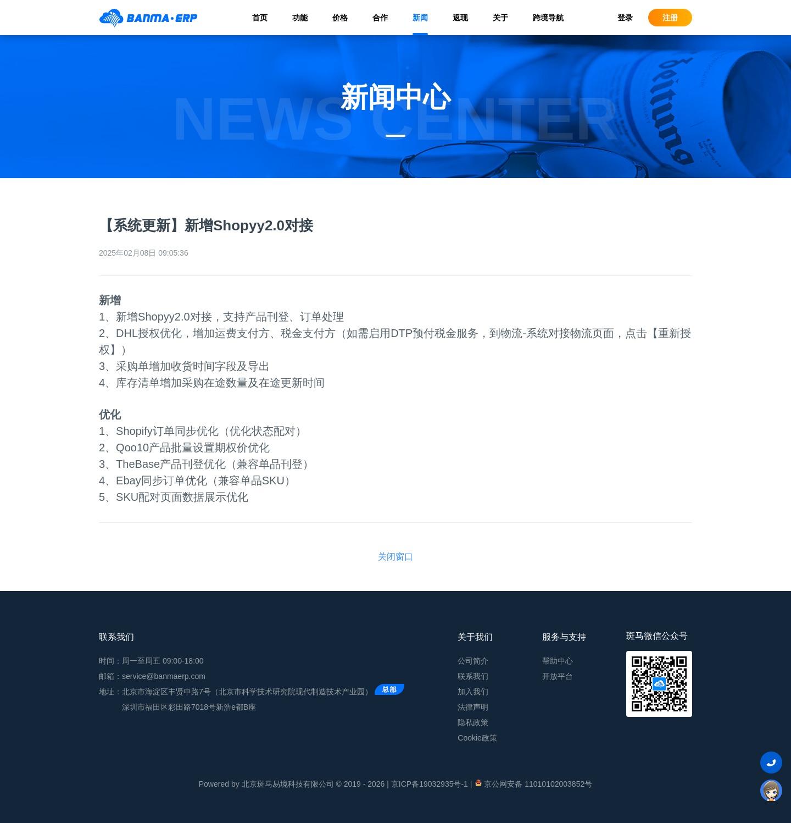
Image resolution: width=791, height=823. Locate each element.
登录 (625, 17)
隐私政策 (473, 722)
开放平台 (557, 676)
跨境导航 (548, 17)
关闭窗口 (395, 556)
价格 (340, 17)
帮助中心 (557, 660)
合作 (380, 17)
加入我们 (473, 691)
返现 (460, 17)
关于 (500, 17)
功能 (300, 17)
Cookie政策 (477, 737)
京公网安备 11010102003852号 (533, 783)
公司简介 (473, 660)
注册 (670, 17)
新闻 (420, 17)
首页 (260, 17)
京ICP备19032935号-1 (429, 784)
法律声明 (473, 707)
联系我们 (473, 676)
